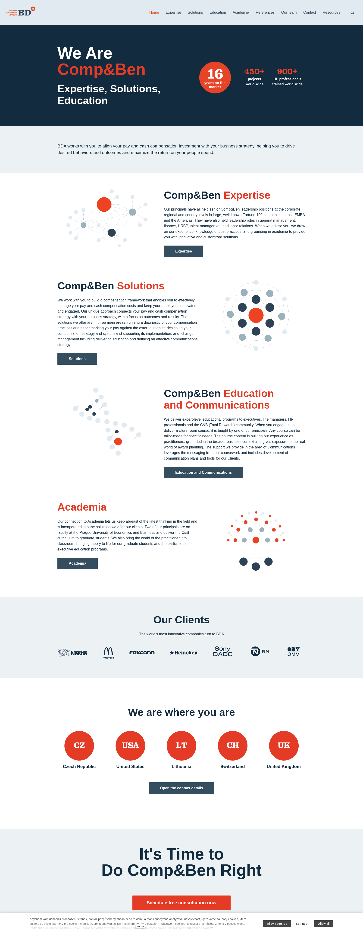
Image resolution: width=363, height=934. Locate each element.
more (140, 926)
